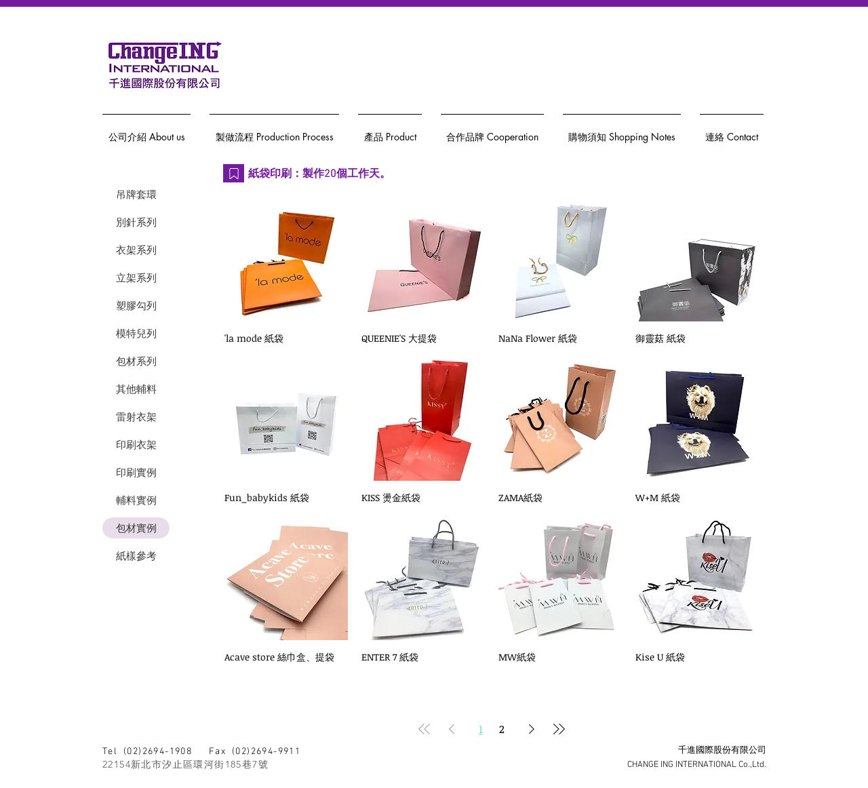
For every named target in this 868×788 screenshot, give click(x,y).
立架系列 (136, 277)
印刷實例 (136, 472)
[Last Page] (559, 729)
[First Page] (424, 729)
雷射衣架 (136, 416)
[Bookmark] (233, 173)
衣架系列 (136, 249)
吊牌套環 (136, 194)
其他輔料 (136, 388)
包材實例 (136, 527)
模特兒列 (136, 333)
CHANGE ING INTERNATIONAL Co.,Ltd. (696, 765)
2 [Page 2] (502, 729)
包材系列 (136, 361)
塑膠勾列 (136, 305)
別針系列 (136, 222)
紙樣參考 (136, 555)
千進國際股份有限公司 (722, 750)
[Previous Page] (451, 729)
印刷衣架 (136, 444)
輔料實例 (136, 500)
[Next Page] (532, 729)
